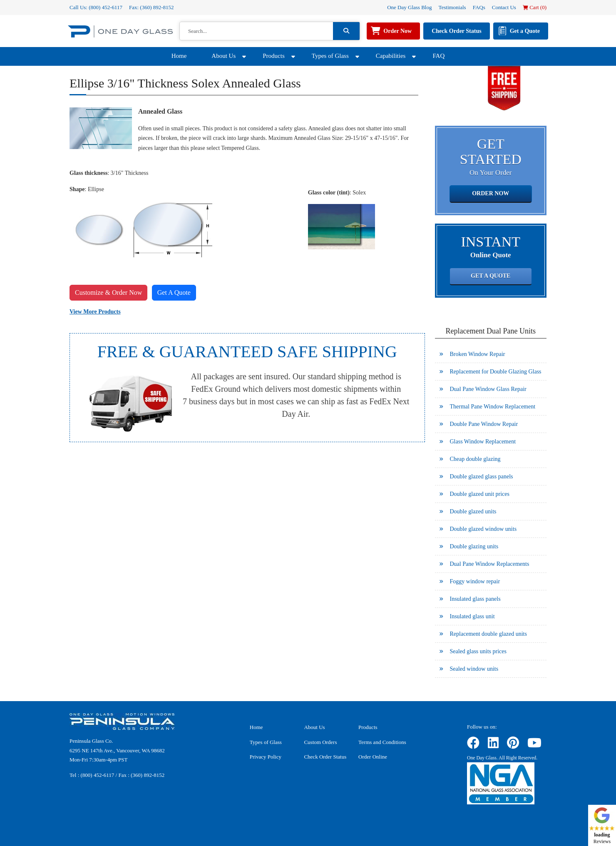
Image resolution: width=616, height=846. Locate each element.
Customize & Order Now (108, 292)
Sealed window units (474, 669)
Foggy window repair (475, 581)
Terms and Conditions (382, 742)
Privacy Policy (265, 757)
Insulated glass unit (472, 616)
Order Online (372, 757)
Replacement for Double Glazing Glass (495, 371)
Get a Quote (525, 31)
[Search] (256, 31)
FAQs (479, 7)
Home (179, 55)
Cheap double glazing (475, 459)
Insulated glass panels (475, 599)
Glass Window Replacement (483, 441)
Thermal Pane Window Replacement (493, 406)
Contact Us (504, 7)
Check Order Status (457, 31)
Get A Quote (174, 292)
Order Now (397, 31)
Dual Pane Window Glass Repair (488, 389)
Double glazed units (473, 511)
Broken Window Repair (477, 354)
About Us (223, 55)
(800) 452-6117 (105, 7)
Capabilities (391, 55)
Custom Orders (320, 742)
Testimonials (452, 7)
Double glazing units (474, 546)
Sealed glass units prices (478, 651)
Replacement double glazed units (488, 634)
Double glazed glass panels (481, 476)
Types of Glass (330, 55)
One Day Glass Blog (409, 7)
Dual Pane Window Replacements (489, 564)
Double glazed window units (483, 529)
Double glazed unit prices (479, 494)
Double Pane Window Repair (484, 424)
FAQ (438, 55)
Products (274, 55)
